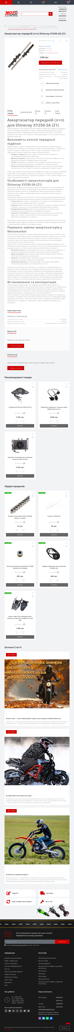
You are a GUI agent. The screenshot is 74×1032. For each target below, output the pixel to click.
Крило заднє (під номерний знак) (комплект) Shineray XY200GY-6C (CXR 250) (20, 618)
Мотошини (41, 973)
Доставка (49, 893)
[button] (31, 2)
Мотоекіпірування (44, 963)
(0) (53, 41)
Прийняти (64, 1028)
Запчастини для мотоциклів (48, 26)
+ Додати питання (15, 368)
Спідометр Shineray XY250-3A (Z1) (20, 407)
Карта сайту (8, 980)
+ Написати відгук (15, 346)
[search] (51, 14)
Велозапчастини (43, 979)
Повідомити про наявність (50, 63)
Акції (6, 985)
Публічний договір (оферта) (13, 972)
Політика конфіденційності (20, 945)
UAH (55, 2)
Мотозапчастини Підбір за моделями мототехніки (23, 26)
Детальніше (8, 1029)
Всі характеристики (63, 69)
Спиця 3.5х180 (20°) (54, 516)
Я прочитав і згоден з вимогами (22, 945)
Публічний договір (52, 83)
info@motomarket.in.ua (46, 1009)
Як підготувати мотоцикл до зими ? (19, 796)
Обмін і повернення (11, 961)
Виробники (8, 982)
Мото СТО (48, 901)
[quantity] (20, 421)
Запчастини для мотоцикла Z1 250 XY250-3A (45, 27)
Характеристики (26, 112)
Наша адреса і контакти (54, 96)
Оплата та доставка (52, 103)
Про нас (7, 969)
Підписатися (62, 942)
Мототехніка (42, 971)
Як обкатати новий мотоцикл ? (17, 874)
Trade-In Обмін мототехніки (22, 901)
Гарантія (15, 893)
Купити (20, 426)
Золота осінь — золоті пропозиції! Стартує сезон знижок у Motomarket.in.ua (33, 718)
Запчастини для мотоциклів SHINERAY (18, 27)
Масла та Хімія (43, 961)
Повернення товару (11, 977)
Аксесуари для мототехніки (47, 958)
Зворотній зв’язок (10, 974)
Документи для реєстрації (55, 90)
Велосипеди (42, 976)
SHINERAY (48, 46)
